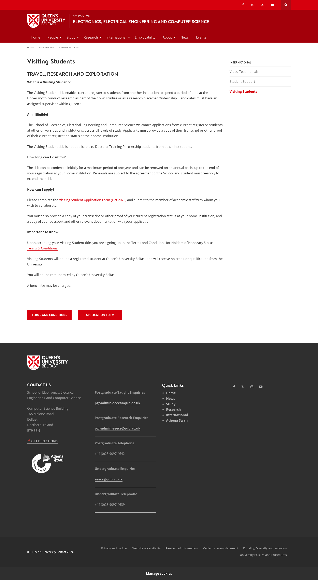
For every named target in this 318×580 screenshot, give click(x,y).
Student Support (242, 81)
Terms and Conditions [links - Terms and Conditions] (49, 315)
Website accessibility (146, 548)
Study (170, 404)
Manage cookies (159, 573)
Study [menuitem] (71, 37)
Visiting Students (69, 47)
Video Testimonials (244, 71)
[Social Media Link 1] (234, 386)
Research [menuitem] (91, 37)
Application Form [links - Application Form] (100, 315)
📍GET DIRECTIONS (42, 441)
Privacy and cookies (114, 548)
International (46, 47)
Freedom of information (181, 548)
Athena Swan (177, 420)
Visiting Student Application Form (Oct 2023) (92, 200)
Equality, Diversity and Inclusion (265, 548)
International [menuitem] (116, 37)
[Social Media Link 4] (260, 386)
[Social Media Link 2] (242, 386)
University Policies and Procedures (263, 555)
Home (30, 47)
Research (173, 409)
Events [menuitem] (201, 37)
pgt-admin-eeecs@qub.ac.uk (117, 403)
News (170, 398)
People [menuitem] (52, 37)
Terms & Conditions (42, 248)
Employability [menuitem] (145, 37)
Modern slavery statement (220, 548)
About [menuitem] (167, 37)
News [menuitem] (184, 37)
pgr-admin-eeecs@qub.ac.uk (117, 428)
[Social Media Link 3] (251, 386)
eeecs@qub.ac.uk (108, 479)
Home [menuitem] (35, 37)
